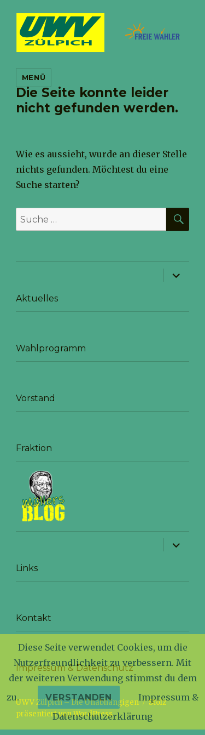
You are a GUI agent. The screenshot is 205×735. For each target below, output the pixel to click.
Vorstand (35, 398)
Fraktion (34, 448)
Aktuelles (37, 298)
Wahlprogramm (51, 348)
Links (27, 568)
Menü (33, 77)
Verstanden (78, 697)
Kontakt (33, 618)
